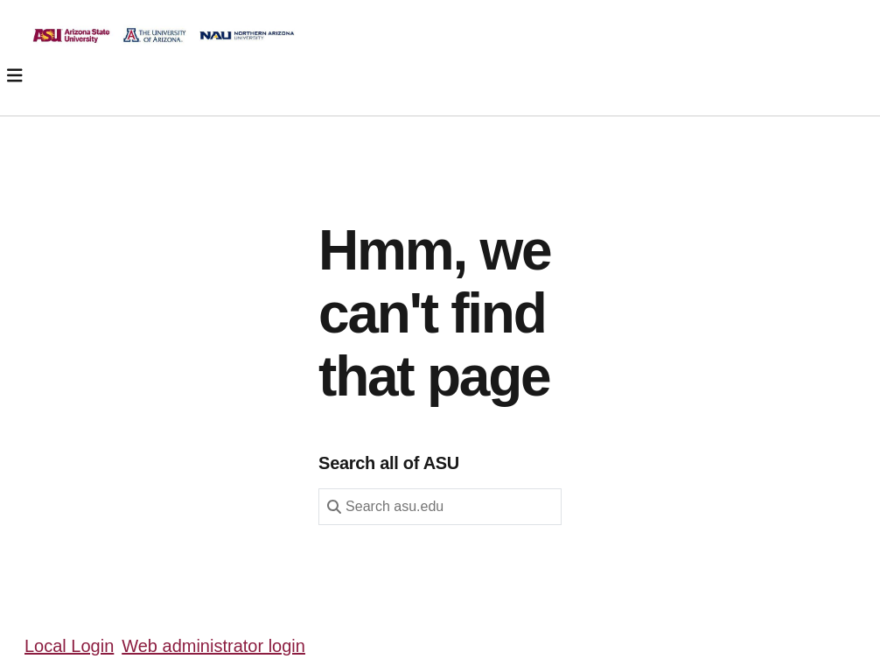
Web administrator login (213, 645)
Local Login (69, 645)
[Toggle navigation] (15, 75)
